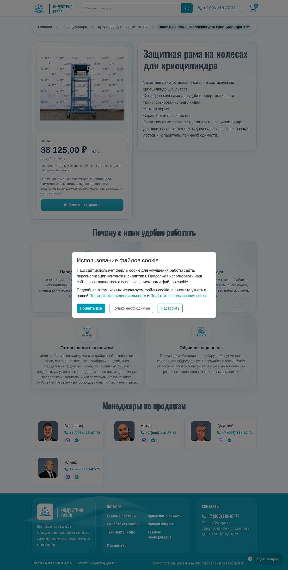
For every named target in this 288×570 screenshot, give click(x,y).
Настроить (170, 308)
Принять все (91, 308)
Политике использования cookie (178, 296)
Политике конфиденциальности (117, 296)
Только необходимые (131, 308)
